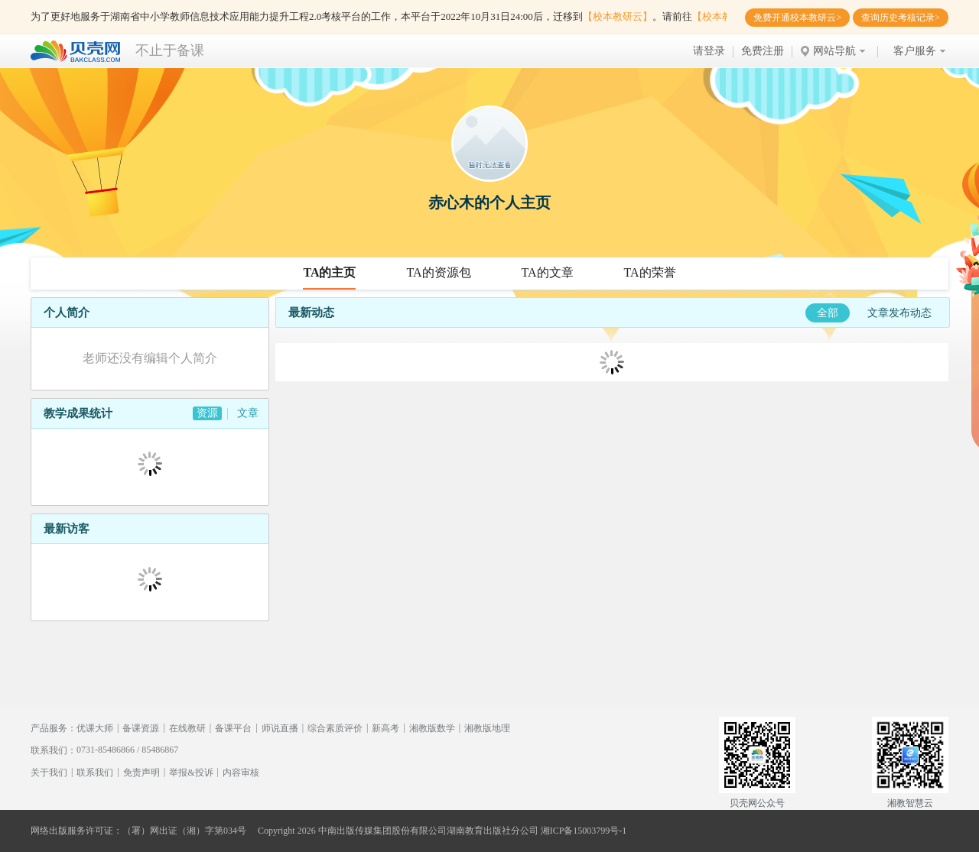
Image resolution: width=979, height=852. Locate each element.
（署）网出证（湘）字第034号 (184, 830)
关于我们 (49, 772)
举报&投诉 (191, 772)
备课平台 (233, 728)
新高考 (385, 728)
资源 (207, 413)
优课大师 (94, 728)
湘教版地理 (487, 728)
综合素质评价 (335, 728)
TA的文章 (548, 272)
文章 (248, 413)
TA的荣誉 (650, 272)
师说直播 (280, 728)
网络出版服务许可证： (76, 830)
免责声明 (141, 772)
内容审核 (241, 772)
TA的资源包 (438, 272)
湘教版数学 (432, 728)
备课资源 (140, 728)
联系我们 (94, 772)
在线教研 (187, 728)
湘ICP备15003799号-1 (584, 830)
